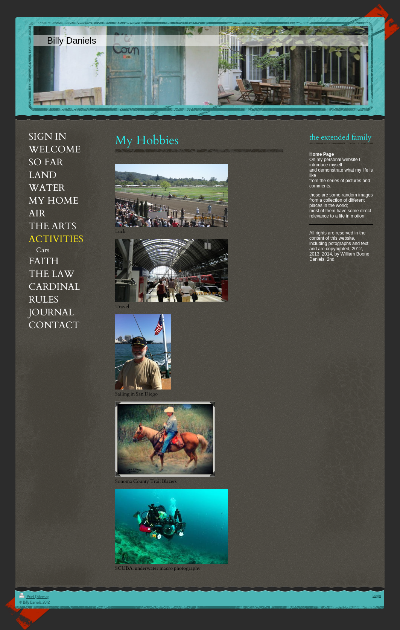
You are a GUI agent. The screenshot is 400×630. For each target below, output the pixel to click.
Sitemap (43, 596)
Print (27, 596)
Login (377, 595)
